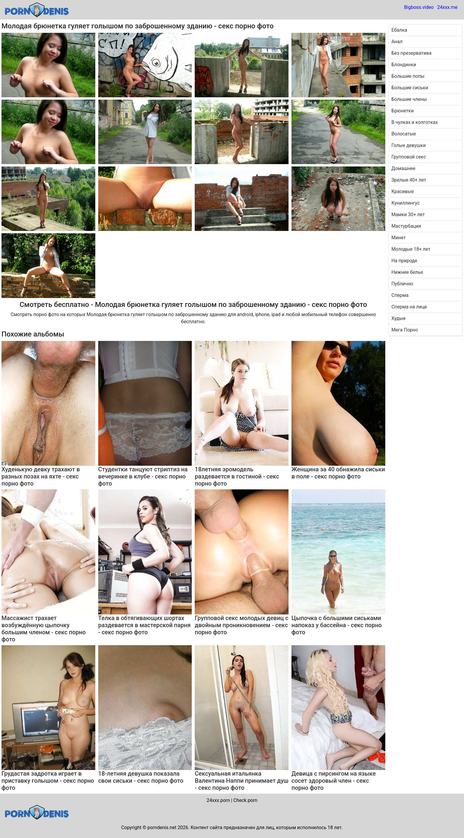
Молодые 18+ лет (411, 249)
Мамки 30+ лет (408, 214)
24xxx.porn (218, 800)
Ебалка (399, 30)
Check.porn (245, 800)
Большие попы (408, 76)
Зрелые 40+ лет (409, 180)
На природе (404, 260)
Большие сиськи (410, 87)
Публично (402, 284)
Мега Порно (405, 330)
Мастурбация (406, 226)
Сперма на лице (409, 307)
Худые (398, 318)
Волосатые (404, 134)
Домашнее (403, 168)
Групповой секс (409, 157)
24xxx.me (447, 7)
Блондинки (404, 64)
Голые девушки (409, 145)
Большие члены (409, 99)
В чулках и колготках (415, 122)
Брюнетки (403, 111)
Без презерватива (411, 53)
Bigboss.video (419, 7)
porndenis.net (161, 827)
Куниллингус (406, 203)
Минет (399, 237)
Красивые (403, 191)
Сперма (400, 295)
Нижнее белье (407, 272)
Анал (397, 41)
